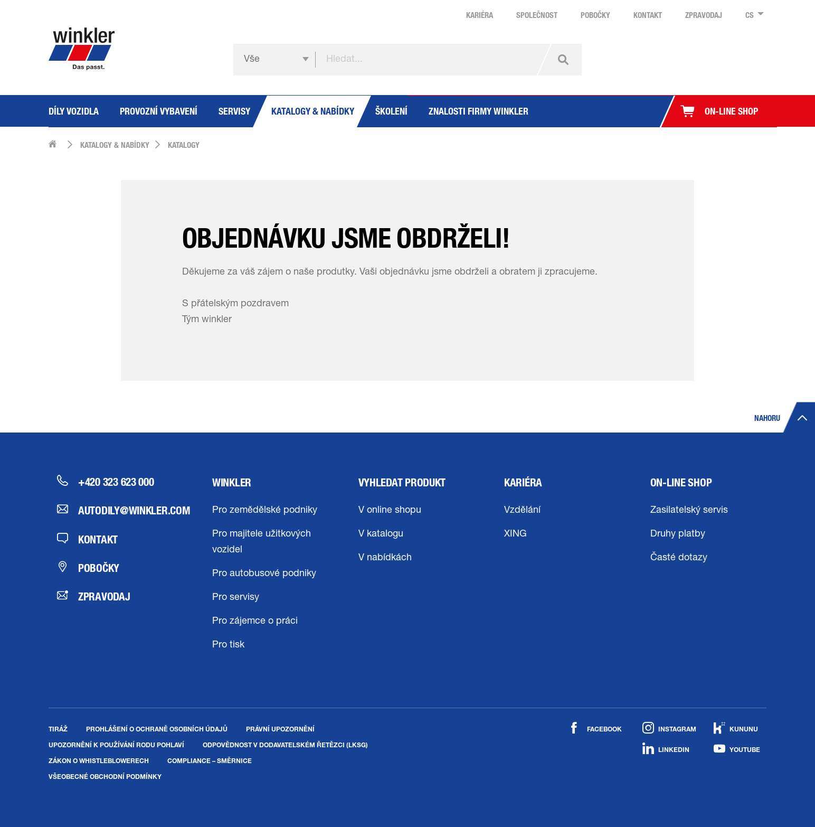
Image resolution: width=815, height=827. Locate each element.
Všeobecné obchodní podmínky (105, 776)
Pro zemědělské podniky (264, 510)
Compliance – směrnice (209, 760)
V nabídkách (385, 558)
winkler (231, 482)
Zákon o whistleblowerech (99, 760)
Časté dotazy (678, 558)
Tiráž (58, 729)
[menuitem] (751, 15)
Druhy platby (677, 534)
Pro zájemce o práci (255, 621)
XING (515, 534)
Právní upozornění (280, 729)
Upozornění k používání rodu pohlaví (116, 744)
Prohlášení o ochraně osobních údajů (157, 729)
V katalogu (380, 534)
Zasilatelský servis (689, 510)
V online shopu (389, 510)
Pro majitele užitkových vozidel (261, 542)
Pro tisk (228, 645)
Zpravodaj (93, 596)
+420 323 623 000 (105, 481)
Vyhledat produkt (402, 482)
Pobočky (88, 568)
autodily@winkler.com (115, 510)
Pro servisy (235, 598)
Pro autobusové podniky (264, 574)
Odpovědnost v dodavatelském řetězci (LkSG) (285, 744)
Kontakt (87, 539)
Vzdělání (522, 510)
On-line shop (681, 482)
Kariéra (523, 482)
